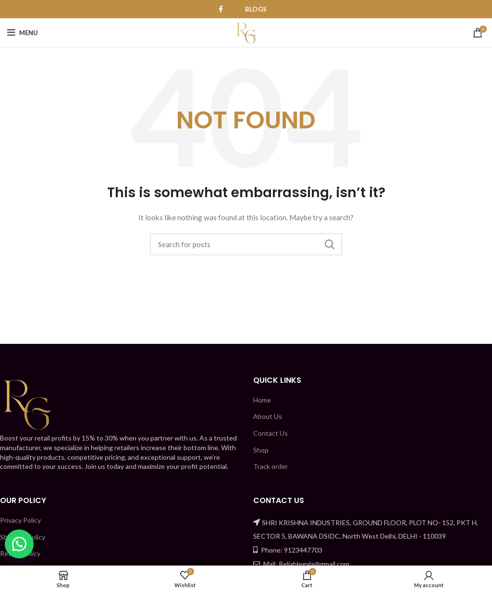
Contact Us (270, 433)
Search (329, 244)
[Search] (246, 244)
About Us (267, 416)
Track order (270, 466)
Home (262, 400)
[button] (19, 543)
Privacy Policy (20, 520)
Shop (261, 450)
